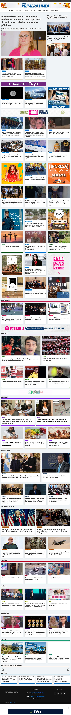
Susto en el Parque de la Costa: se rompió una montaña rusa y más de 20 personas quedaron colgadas (11, 134)
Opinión (3, 244)
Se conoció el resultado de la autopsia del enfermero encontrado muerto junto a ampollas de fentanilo (35, 75)
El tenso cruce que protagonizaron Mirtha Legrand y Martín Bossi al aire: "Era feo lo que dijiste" (58, 632)
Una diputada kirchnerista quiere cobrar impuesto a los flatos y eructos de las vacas (57, 248)
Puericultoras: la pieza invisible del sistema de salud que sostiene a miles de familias (11, 444)
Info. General (18, 10)
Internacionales (54, 10)
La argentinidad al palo (55, 578)
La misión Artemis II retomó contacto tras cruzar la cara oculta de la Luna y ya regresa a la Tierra (12, 103)
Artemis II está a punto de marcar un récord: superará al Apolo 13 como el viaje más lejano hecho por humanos (52, 531)
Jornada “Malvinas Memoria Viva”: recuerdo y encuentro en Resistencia (35, 178)
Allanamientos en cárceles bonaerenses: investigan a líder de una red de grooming (11, 75)
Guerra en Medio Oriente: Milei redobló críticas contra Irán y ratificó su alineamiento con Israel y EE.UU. (21, 477)
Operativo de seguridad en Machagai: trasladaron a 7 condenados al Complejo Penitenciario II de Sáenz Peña (59, 203)
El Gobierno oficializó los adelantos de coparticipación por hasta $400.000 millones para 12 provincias (11, 501)
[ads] (23, 84)
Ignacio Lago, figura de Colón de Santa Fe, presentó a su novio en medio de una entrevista (20, 359)
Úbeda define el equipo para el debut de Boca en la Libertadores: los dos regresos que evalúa (35, 383)
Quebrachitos (51, 244)
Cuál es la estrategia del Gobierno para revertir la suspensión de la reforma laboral (58, 500)
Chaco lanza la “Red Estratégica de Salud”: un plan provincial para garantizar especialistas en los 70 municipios (17, 421)
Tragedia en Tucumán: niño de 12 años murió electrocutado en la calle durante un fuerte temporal (35, 225)
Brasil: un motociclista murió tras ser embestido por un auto (35, 578)
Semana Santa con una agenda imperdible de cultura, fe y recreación (12, 604)
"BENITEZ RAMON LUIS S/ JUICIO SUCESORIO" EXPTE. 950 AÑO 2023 (26, 678)
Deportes (33, 10)
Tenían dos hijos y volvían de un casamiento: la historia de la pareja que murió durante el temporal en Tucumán (34, 134)
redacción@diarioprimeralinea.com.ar (37, 692)
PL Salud (3, 417)
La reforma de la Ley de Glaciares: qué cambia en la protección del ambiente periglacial (34, 103)
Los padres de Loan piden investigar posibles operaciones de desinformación (35, 248)
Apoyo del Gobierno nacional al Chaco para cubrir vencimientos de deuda (11, 156)
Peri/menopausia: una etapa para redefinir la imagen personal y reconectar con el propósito (52, 420)
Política (11, 10)
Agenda (39, 10)
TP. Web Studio (12, 702)
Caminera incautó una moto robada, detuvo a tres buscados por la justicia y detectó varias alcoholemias (12, 202)
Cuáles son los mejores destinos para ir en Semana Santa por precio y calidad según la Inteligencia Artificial (12, 659)
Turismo (3, 654)
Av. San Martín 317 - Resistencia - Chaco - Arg (37, 696)
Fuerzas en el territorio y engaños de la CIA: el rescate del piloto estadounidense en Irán (59, 553)
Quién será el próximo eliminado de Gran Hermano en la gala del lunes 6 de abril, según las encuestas (35, 632)
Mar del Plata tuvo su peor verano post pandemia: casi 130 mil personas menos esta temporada (34, 658)
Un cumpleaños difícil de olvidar (11, 578)
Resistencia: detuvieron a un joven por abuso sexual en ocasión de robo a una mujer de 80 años (35, 202)
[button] (65, 10)
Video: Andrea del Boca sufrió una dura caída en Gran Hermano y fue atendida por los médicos (11, 632)
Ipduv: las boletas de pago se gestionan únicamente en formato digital (34, 156)
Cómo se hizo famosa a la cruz (10, 246)
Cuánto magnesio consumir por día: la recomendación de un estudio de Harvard (35, 444)
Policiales (26, 10)
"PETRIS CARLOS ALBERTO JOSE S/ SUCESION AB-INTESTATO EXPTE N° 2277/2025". (44, 679)
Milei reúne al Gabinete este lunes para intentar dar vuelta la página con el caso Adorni (35, 293)
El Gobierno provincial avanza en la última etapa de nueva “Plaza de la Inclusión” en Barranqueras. (11, 319)
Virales (3, 575)
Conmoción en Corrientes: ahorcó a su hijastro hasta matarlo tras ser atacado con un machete (58, 156)
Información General (29, 175)
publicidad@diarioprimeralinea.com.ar (37, 693)
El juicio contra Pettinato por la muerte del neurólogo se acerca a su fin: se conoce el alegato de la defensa (35, 271)
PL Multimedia (4, 315)
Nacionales (45, 10)
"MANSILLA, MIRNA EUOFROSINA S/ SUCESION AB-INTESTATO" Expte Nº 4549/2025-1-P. (60, 679)
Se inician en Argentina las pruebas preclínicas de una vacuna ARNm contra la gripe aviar (58, 444)
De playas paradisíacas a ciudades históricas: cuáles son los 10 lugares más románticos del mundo (59, 658)
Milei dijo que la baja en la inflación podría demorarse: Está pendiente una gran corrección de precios (34, 500)
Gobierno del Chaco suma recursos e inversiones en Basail (59, 318)
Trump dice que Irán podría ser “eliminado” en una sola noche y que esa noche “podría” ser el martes (17, 531)
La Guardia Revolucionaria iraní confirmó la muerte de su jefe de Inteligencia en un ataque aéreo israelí (11, 554)
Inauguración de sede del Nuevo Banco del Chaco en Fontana (34, 318)
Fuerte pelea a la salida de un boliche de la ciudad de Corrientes (59, 133)
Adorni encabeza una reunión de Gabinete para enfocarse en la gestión (54, 476)
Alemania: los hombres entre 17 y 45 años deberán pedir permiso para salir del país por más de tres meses (35, 553)
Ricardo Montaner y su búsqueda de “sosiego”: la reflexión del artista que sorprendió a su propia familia (35, 605)
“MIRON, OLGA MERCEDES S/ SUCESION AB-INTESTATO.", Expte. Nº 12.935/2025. (9, 679)
